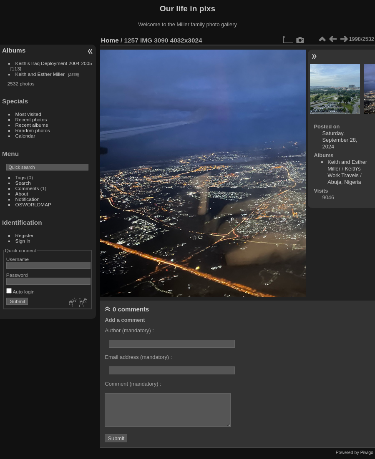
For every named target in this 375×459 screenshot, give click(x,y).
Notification (27, 199)
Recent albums (31, 125)
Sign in (22, 240)
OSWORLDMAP (33, 204)
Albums (13, 50)
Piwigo (366, 452)
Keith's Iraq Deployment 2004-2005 (53, 63)
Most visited (28, 114)
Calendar (25, 135)
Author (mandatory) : (129, 330)
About (21, 193)
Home (110, 40)
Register (24, 235)
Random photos (32, 130)
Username (17, 259)
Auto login (20, 291)
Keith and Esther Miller (40, 74)
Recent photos (31, 119)
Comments (27, 188)
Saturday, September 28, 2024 (339, 140)
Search (23, 183)
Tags (20, 177)
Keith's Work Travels (343, 172)
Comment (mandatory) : (133, 384)
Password (17, 275)
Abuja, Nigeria (344, 182)
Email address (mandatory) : (138, 357)
